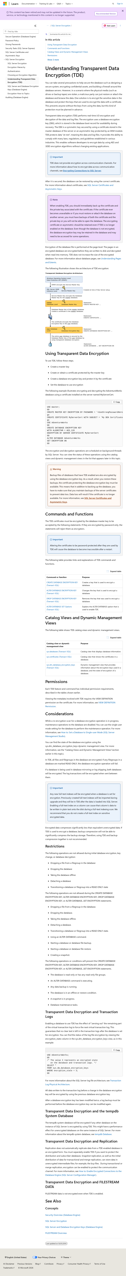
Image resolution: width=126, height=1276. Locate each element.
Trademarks (8, 1267)
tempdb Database (103, 1134)
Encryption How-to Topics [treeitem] (18, 93)
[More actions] (120, 25)
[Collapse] (35, 25)
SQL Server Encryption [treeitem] (17, 63)
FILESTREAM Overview (56, 1233)
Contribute (48, 1263)
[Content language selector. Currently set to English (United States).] (15, 1257)
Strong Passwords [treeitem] (12, 44)
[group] (84, 425)
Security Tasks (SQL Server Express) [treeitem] (20, 48)
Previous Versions (24, 1263)
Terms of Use (99, 1263)
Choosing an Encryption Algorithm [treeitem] (22, 75)
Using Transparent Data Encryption (62, 44)
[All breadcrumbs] (47, 25)
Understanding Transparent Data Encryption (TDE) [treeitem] (21, 81)
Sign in (120, 3)
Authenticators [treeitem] (14, 71)
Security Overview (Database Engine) (62, 1214)
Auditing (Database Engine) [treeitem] (16, 97)
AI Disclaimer (8, 1263)
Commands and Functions (58, 48)
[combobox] (21, 31)
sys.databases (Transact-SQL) (59, 651)
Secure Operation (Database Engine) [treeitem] (20, 36)
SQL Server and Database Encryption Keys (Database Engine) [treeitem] (23, 88)
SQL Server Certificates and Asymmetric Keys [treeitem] (16, 54)
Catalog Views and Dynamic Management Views (68, 52)
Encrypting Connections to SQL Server (82, 170)
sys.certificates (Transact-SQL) (59, 656)
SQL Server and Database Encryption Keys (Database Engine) (74, 1226)
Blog (37, 1263)
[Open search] (113, 3)
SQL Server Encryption (60, 25)
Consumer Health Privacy (78, 1263)
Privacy (60, 1263)
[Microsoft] (5, 3)
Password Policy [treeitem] (12, 40)
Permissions (52, 55)
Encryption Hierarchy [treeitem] (16, 67)
